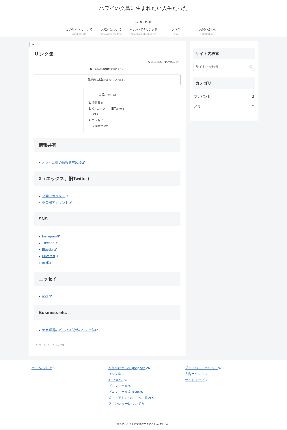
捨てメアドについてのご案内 (131, 398)
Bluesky (49, 250)
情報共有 (97, 102)
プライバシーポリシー (203, 369)
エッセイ (97, 120)
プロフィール (119, 386)
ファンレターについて (126, 404)
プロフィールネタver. (125, 392)
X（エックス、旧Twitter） (109, 108)
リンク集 (116, 375)
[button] (251, 67)
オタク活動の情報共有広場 (63, 163)
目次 (102, 94)
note (47, 297)
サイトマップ (196, 381)
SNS (95, 114)
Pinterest (50, 257)
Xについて (117, 381)
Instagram (51, 237)
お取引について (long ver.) (129, 369)
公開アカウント (55, 197)
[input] (224, 67)
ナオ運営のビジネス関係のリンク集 (70, 331)
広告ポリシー (196, 375)
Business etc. (100, 126)
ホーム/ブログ (43, 369)
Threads (49, 244)
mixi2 (47, 263)
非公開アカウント (57, 203)
